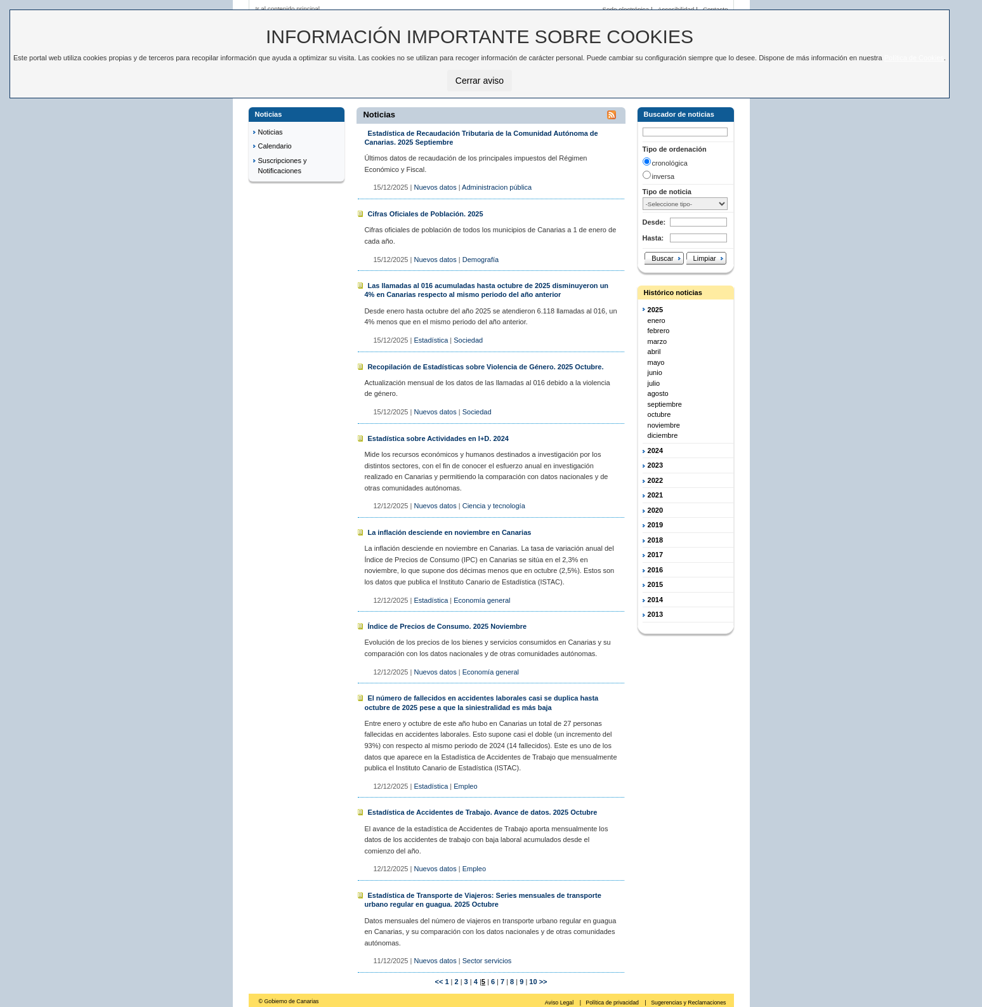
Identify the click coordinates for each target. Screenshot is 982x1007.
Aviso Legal (560, 1002)
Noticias (270, 132)
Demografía (480, 259)
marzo (657, 341)
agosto (658, 393)
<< (439, 981)
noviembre (664, 425)
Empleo (465, 786)
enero (656, 320)
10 (532, 981)
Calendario (275, 146)
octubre (659, 414)
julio (654, 383)
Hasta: (653, 238)
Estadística (431, 340)
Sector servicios (487, 960)
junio (655, 372)
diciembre (663, 435)
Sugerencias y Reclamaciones (688, 1002)
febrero (659, 330)
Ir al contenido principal (288, 8)
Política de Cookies (914, 58)
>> (543, 981)
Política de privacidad (613, 1002)
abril (654, 351)
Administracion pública (497, 187)
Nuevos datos (435, 187)
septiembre (665, 404)
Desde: (654, 222)
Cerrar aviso (479, 81)
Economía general (482, 600)
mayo (656, 362)
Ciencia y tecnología (493, 506)
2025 (655, 309)
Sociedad (468, 340)
